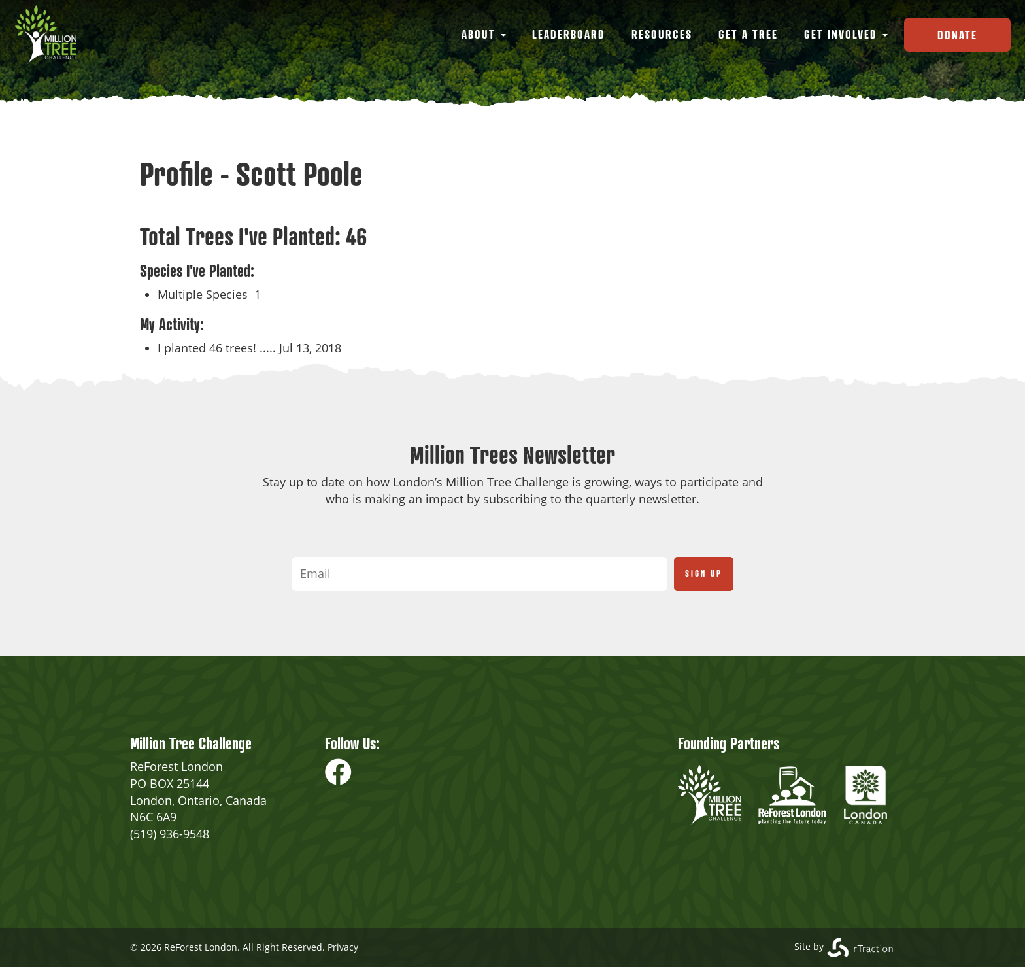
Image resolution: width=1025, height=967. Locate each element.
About (484, 34)
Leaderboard (568, 34)
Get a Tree (748, 34)
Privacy (343, 947)
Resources (661, 34)
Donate (957, 34)
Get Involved (846, 34)
